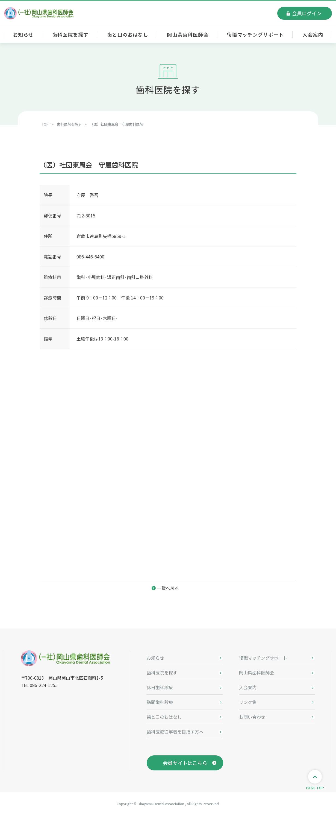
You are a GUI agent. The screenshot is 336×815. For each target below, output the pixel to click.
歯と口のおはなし (127, 34)
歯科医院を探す (70, 34)
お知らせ (23, 34)
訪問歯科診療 (160, 702)
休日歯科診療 (160, 687)
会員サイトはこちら (185, 762)
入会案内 (312, 34)
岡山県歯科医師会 (187, 34)
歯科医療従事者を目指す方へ (175, 731)
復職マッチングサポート (255, 34)
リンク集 (248, 702)
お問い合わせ (252, 717)
